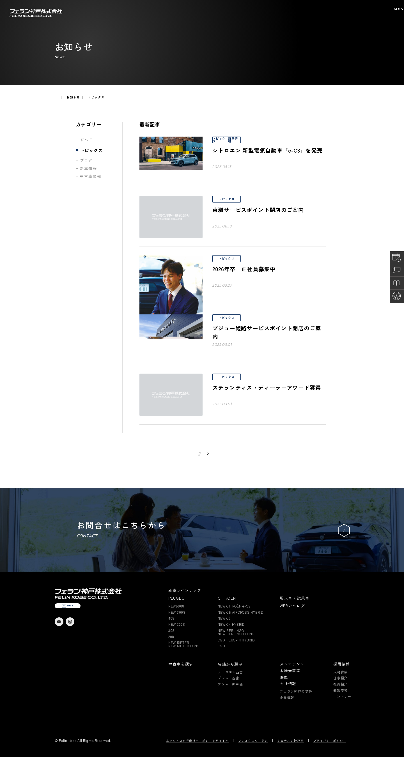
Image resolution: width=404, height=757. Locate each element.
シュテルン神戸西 (290, 740)
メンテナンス (292, 664)
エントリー (342, 696)
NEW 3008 (176, 612)
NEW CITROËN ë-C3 (234, 606)
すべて (86, 140)
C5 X (221, 646)
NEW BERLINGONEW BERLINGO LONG (236, 632)
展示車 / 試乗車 (294, 598)
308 (171, 630)
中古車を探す (180, 664)
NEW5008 (176, 606)
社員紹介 (340, 684)
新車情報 (88, 169)
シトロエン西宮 (230, 672)
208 (171, 636)
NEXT (216, 453)
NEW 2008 (176, 624)
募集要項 (340, 690)
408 (171, 618)
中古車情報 (91, 176)
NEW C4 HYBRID (231, 624)
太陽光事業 (290, 671)
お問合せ (87, 616)
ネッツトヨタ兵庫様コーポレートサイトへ (197, 740)
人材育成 (340, 672)
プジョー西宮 (228, 678)
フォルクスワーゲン (253, 740)
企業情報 (287, 697)
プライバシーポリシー (329, 740)
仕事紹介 (340, 678)
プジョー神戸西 (230, 684)
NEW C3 (224, 618)
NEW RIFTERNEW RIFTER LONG (183, 644)
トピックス (91, 150)
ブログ (86, 160)
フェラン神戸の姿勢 (296, 691)
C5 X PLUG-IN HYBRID (236, 640)
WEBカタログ (292, 606)
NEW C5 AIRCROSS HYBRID (240, 612)
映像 (284, 677)
